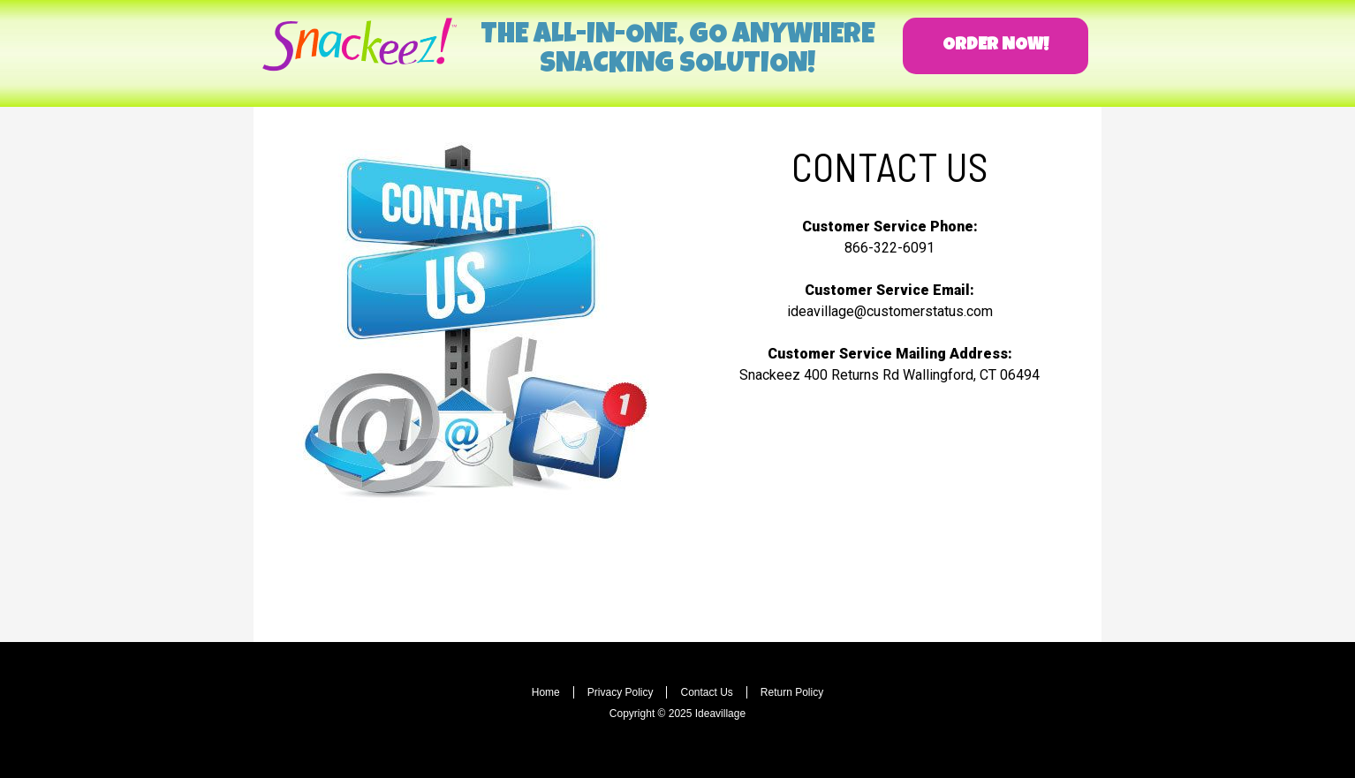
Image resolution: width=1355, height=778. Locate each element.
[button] (995, 46)
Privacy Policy (620, 692)
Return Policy (792, 692)
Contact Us (706, 692)
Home (546, 692)
